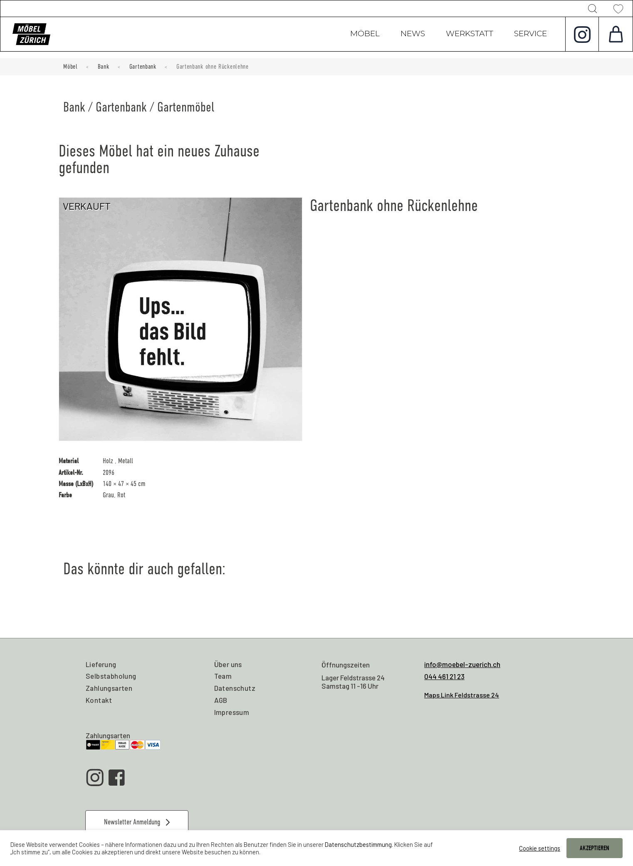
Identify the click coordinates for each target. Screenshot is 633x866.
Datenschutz (234, 688)
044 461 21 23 (444, 676)
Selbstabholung (111, 676)
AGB (220, 700)
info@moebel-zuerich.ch (462, 664)
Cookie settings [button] (539, 848)
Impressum (232, 712)
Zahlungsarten (109, 688)
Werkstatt (469, 34)
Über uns (228, 664)
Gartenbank (142, 66)
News (413, 34)
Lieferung (101, 664)
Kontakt (99, 700)
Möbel (365, 34)
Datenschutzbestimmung (358, 844)
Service (530, 34)
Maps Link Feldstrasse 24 (461, 695)
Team (223, 676)
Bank (103, 66)
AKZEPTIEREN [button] (594, 848)
